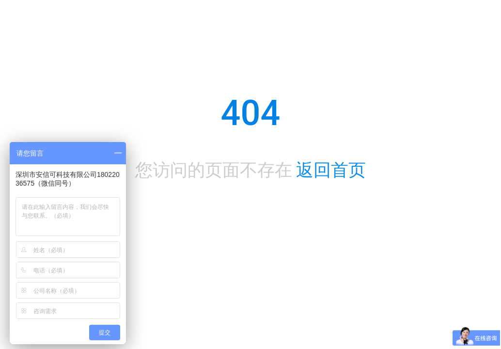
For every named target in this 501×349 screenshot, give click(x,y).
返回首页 (331, 170)
